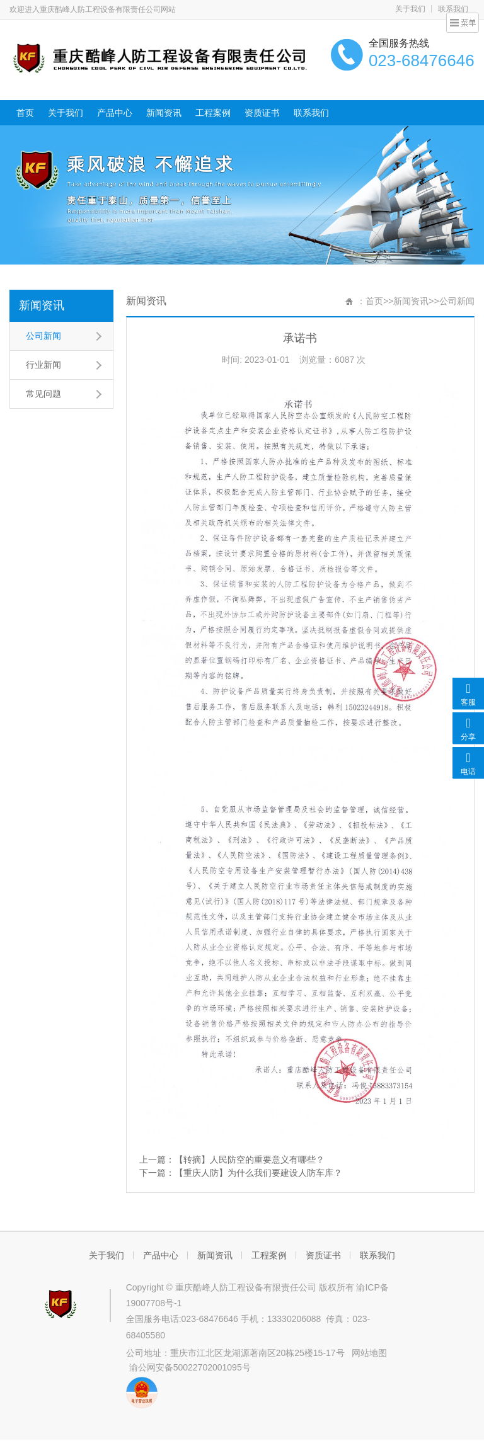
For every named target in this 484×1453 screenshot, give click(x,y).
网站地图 (369, 1353)
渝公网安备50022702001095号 (190, 1367)
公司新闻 (43, 336)
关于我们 (410, 8)
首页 (25, 113)
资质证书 (262, 113)
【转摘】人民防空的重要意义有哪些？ (250, 1159)
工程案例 (213, 113)
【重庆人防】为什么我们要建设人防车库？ (258, 1173)
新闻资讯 (164, 113)
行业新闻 (43, 365)
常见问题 (43, 394)
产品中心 (114, 113)
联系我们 (311, 113)
